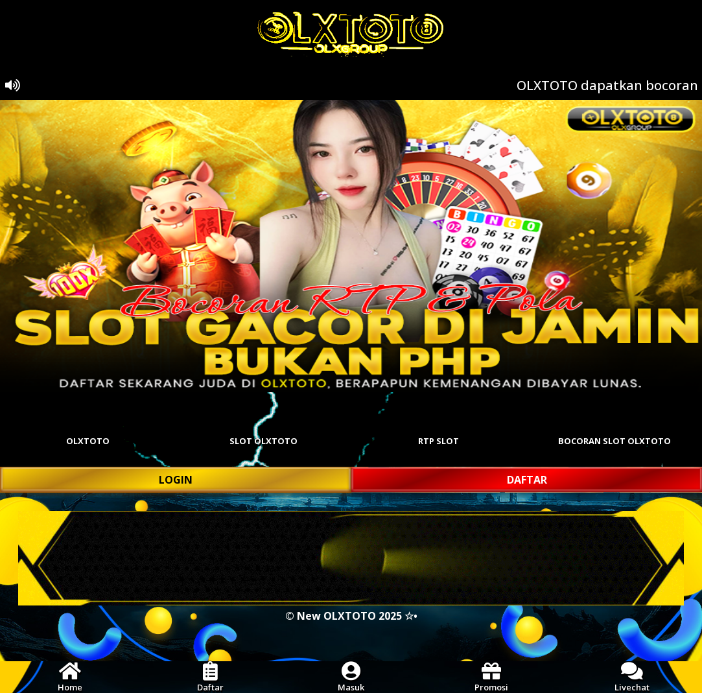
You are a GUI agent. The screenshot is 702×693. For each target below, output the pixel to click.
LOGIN (176, 480)
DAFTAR (527, 480)
